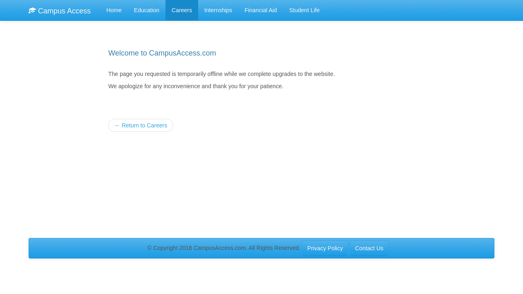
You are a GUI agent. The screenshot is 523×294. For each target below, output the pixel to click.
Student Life (304, 10)
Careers (182, 10)
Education (146, 10)
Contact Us (369, 248)
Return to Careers (140, 125)
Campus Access (60, 11)
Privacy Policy (325, 248)
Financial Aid (260, 10)
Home (113, 10)
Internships (218, 10)
